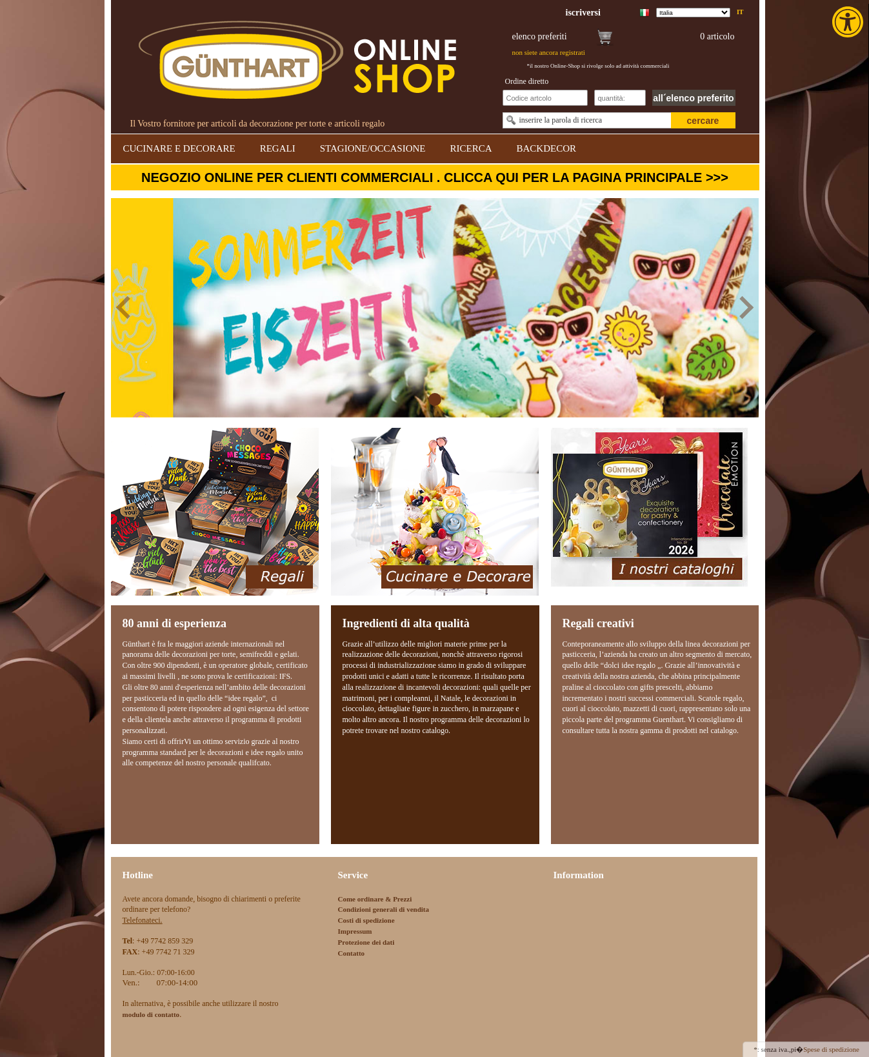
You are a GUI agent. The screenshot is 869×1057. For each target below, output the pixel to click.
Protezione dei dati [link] (366, 942)
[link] (849, 22)
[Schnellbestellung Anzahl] (620, 98)
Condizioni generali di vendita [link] (384, 909)
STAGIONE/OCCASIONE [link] (373, 148)
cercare (703, 121)
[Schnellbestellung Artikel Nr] (545, 98)
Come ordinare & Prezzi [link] (375, 899)
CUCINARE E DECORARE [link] (179, 148)
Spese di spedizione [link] (831, 1049)
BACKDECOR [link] (547, 148)
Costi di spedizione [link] (366, 920)
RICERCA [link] (471, 148)
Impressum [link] (355, 931)
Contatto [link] (351, 953)
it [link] (740, 11)
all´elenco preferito (693, 98)
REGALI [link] (277, 148)
